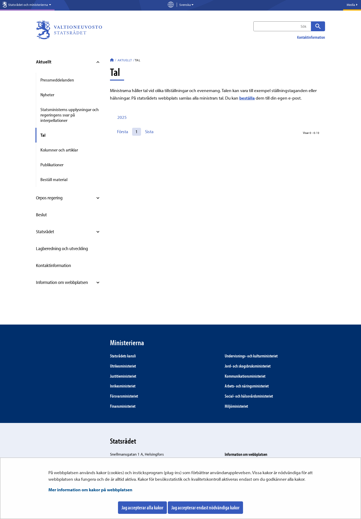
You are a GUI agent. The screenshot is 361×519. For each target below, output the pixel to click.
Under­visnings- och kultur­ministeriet (251, 356)
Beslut (41, 214)
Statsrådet (45, 231)
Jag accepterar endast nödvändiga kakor (205, 507)
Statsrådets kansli (123, 356)
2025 (122, 117)
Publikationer (51, 164)
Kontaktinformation (311, 37)
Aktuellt (43, 62)
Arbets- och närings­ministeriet (247, 386)
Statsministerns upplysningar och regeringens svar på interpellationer (69, 115)
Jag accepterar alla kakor (142, 507)
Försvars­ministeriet (124, 396)
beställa (247, 98)
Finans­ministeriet (122, 406)
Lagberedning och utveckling (62, 248)
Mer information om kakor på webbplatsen (90, 489)
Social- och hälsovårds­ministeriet (249, 396)
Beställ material (53, 179)
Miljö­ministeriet (236, 406)
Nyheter (47, 94)
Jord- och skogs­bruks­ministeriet (248, 366)
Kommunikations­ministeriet (245, 376)
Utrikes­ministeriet (123, 366)
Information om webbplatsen (62, 282)
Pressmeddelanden (57, 80)
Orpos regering (49, 198)
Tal (43, 135)
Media (352, 5)
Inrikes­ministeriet (122, 386)
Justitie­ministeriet (123, 376)
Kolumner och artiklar (59, 150)
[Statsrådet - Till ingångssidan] (112, 60)
